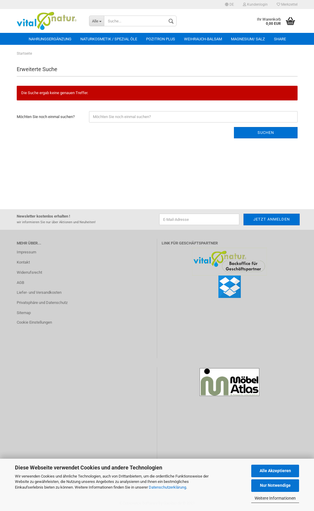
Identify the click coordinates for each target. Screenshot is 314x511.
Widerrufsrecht (29, 272)
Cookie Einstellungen (34, 322)
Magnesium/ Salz (248, 39)
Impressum (26, 252)
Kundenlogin (255, 4)
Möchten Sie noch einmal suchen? (46, 116)
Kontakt (23, 262)
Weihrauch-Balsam (203, 39)
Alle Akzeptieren (275, 470)
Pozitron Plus (160, 39)
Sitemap (24, 312)
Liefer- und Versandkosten (39, 292)
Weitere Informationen (275, 498)
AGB (20, 282)
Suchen (266, 132)
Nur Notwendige (275, 485)
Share (280, 39)
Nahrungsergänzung (50, 39)
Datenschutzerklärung (167, 487)
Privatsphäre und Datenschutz (42, 302)
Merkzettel (287, 4)
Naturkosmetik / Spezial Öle (108, 39)
